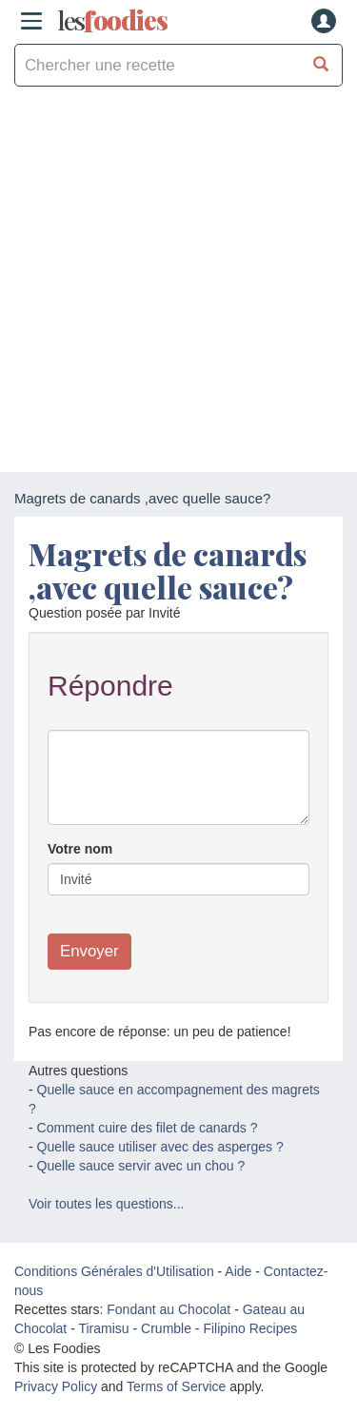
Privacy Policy (55, 1386)
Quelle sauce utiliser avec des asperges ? (160, 1146)
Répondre (110, 685)
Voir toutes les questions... (106, 1203)
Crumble (166, 1328)
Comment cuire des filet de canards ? (147, 1127)
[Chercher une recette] (321, 65)
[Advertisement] (178, 284)
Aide (238, 1271)
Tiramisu (103, 1328)
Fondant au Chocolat (168, 1309)
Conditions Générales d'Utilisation (114, 1271)
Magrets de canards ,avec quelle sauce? (168, 570)
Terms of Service (176, 1386)
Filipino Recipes (250, 1328)
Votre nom (80, 848)
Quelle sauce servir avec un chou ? (141, 1165)
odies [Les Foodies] (112, 21)
